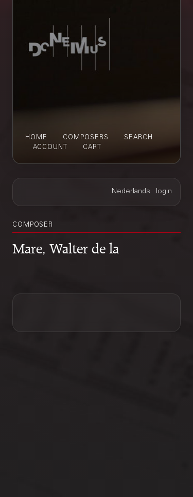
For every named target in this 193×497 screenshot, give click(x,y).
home (36, 138)
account (50, 147)
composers (86, 138)
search (138, 138)
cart (92, 147)
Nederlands (131, 191)
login (164, 191)
